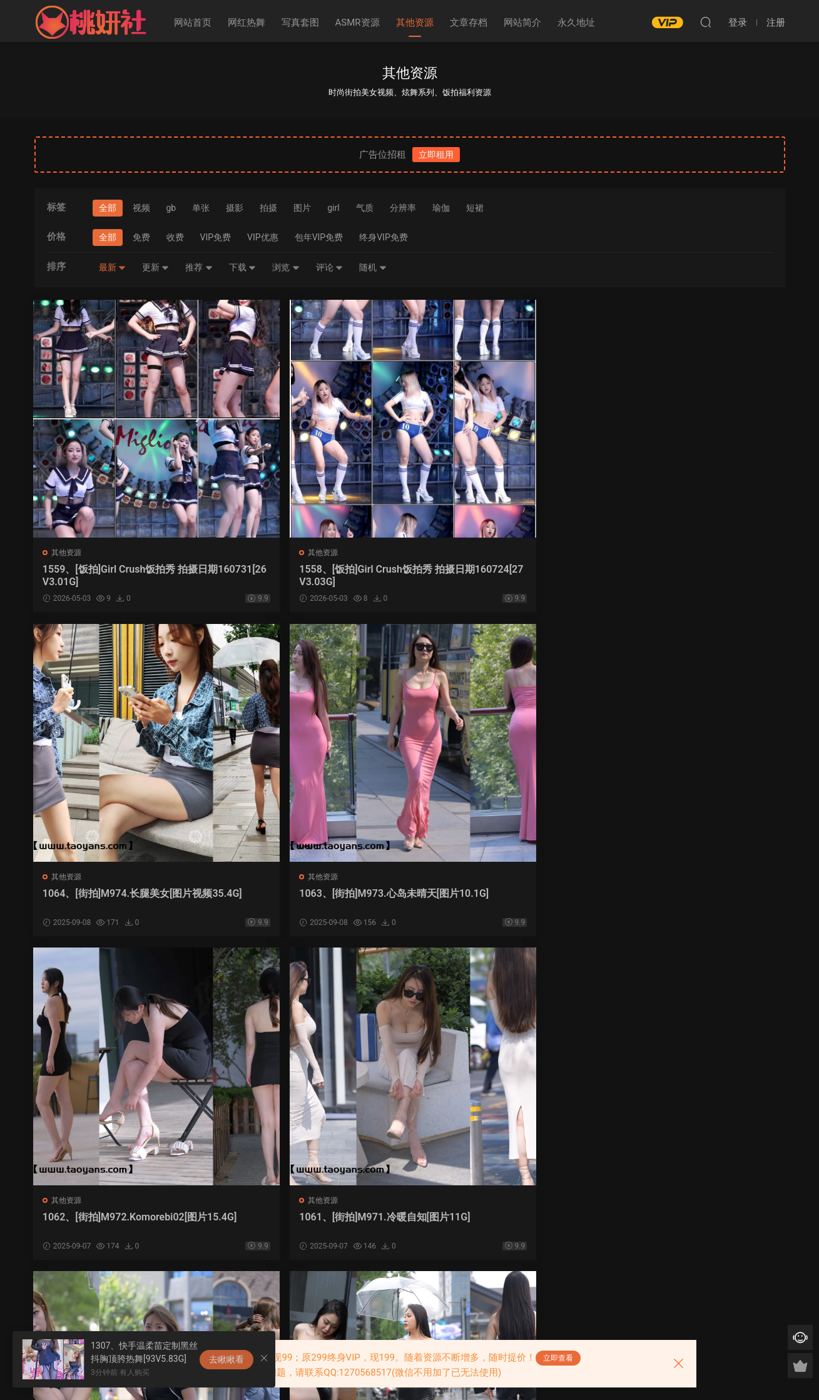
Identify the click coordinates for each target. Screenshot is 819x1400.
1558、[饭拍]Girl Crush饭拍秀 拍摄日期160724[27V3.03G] (312, 575)
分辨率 (403, 208)
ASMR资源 (357, 22)
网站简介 (522, 22)
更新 (155, 267)
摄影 (234, 208)
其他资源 (415, 22)
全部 (107, 208)
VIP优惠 (262, 237)
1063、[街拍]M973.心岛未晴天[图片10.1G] (691, 575)
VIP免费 (215, 237)
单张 (201, 208)
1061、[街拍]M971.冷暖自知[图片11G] (312, 900)
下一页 (437, 1295)
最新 (112, 267)
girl (333, 208)
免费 (141, 237)
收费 (175, 237)
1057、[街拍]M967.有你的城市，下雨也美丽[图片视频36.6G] (313, 1225)
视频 (141, 208)
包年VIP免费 (319, 237)
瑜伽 (441, 208)
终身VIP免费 (383, 237)
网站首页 (192, 22)
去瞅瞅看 (226, 1359)
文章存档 (468, 22)
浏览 (285, 267)
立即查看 (558, 1358)
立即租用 (436, 155)
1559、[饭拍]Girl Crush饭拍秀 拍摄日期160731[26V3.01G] (122, 575)
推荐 (198, 267)
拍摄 (268, 208)
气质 (365, 208)
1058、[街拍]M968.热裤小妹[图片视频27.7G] (119, 1225)
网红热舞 (246, 22)
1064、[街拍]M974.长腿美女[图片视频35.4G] (500, 575)
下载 (242, 267)
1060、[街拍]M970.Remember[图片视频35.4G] (504, 900)
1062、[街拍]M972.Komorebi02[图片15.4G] (121, 900)
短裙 (475, 208)
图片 (302, 208)
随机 (372, 267)
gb (171, 208)
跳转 (500, 1295)
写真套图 (300, 22)
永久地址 (576, 22)
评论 (329, 267)
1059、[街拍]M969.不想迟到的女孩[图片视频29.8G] (694, 900)
